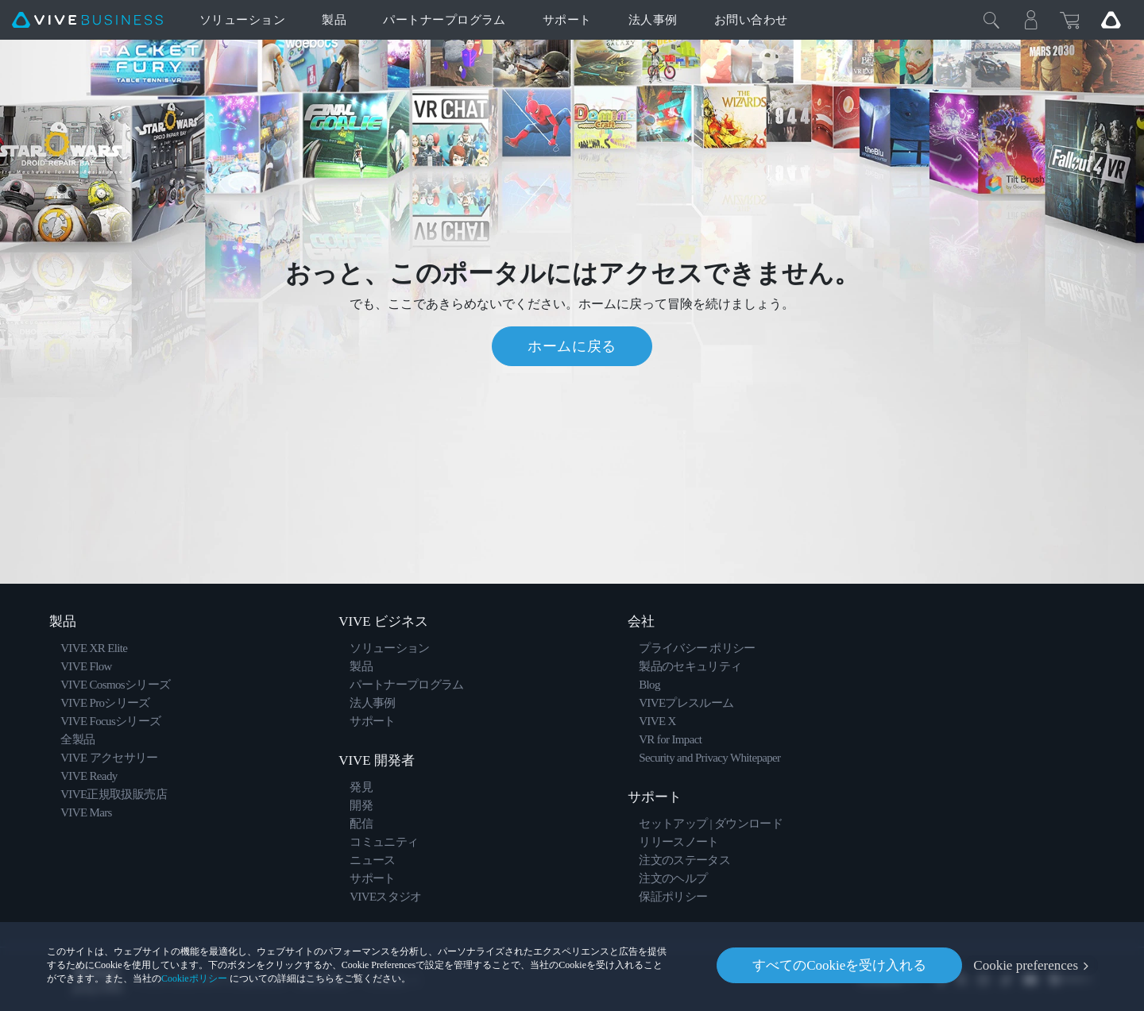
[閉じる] (991, 20)
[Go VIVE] (1110, 20)
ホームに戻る (572, 346)
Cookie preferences (1025, 965)
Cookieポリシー (194, 978)
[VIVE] (87, 20)
